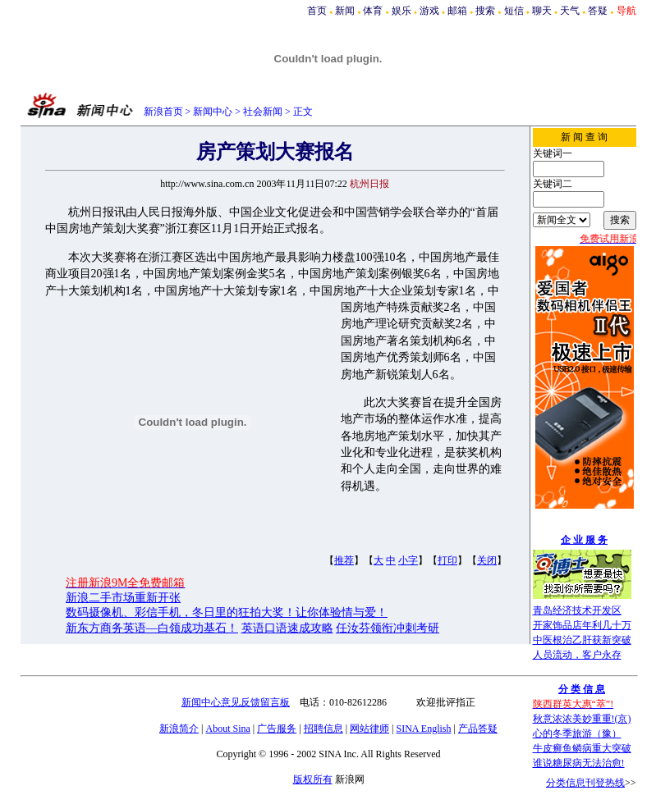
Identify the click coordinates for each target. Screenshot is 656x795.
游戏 (429, 10)
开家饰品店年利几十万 (582, 625)
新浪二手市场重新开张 (123, 598)
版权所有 (313, 779)
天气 (570, 10)
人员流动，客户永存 (577, 654)
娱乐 (401, 10)
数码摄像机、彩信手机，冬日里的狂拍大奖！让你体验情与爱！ (227, 612)
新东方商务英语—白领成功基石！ (152, 628)
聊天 (542, 10)
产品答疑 (478, 728)
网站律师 (369, 728)
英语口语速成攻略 (287, 628)
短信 (514, 10)
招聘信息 (323, 728)
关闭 (487, 560)
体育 (373, 10)
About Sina (228, 728)
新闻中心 (212, 111)
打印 (447, 560)
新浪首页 (163, 111)
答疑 (598, 10)
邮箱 (457, 10)
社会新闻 (262, 111)
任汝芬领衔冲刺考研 (387, 628)
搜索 (485, 10)
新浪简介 (179, 728)
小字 (408, 560)
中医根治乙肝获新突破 (582, 640)
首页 (317, 10)
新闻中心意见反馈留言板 (235, 702)
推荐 (344, 560)
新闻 (345, 10)
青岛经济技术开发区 (577, 610)
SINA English (423, 728)
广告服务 (276, 728)
